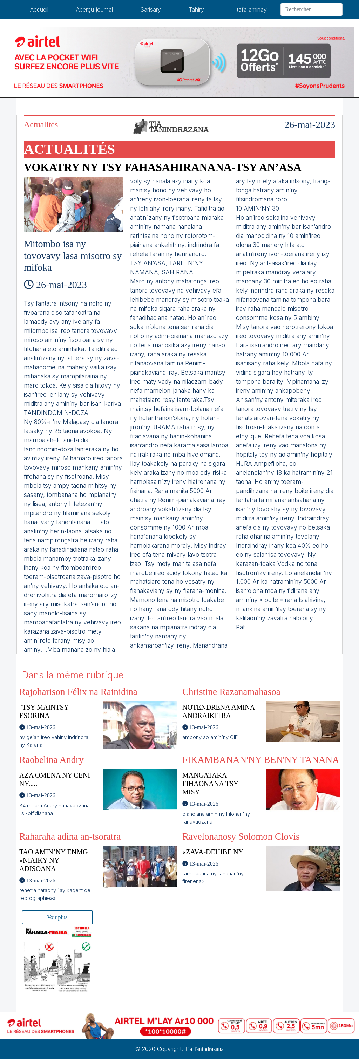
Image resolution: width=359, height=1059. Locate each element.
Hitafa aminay (249, 9)
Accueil (39, 9)
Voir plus (57, 917)
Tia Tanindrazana (204, 1049)
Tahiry (196, 9)
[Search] (311, 9)
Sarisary (150, 9)
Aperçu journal (94, 9)
